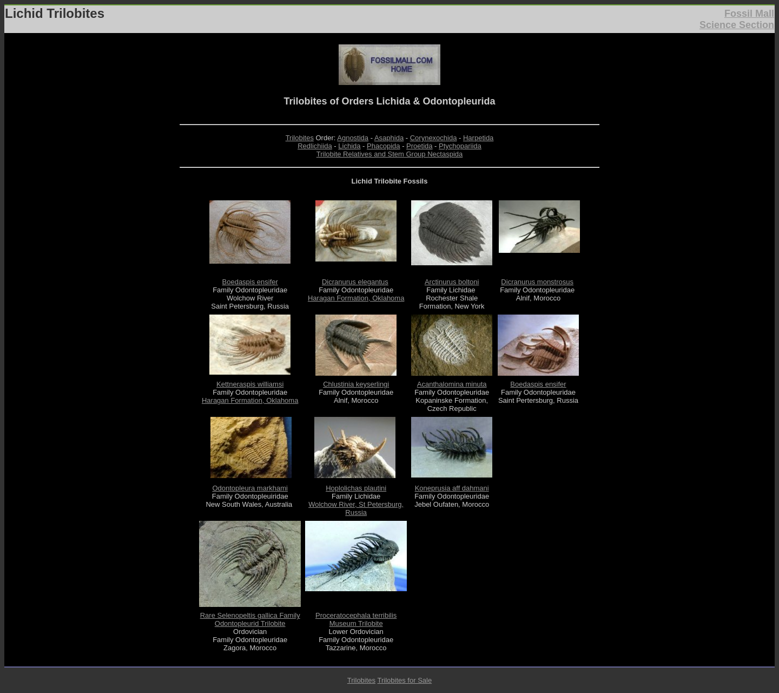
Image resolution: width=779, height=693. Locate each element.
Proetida (419, 146)
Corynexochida (433, 138)
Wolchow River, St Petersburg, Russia (356, 508)
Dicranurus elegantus (355, 282)
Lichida (349, 146)
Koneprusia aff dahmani (452, 488)
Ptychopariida (460, 146)
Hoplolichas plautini (356, 488)
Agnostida (352, 138)
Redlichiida (315, 146)
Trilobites (300, 138)
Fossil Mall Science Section (736, 19)
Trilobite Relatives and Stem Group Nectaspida (389, 154)
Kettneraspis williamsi (249, 384)
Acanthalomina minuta (452, 384)
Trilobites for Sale (404, 680)
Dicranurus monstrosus (537, 282)
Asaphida (389, 138)
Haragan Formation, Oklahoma (356, 298)
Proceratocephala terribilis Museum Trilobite (356, 619)
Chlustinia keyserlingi (356, 384)
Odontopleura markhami (249, 488)
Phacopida (383, 146)
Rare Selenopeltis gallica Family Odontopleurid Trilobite (250, 619)
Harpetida (478, 138)
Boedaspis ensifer (250, 282)
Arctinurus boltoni (452, 282)
